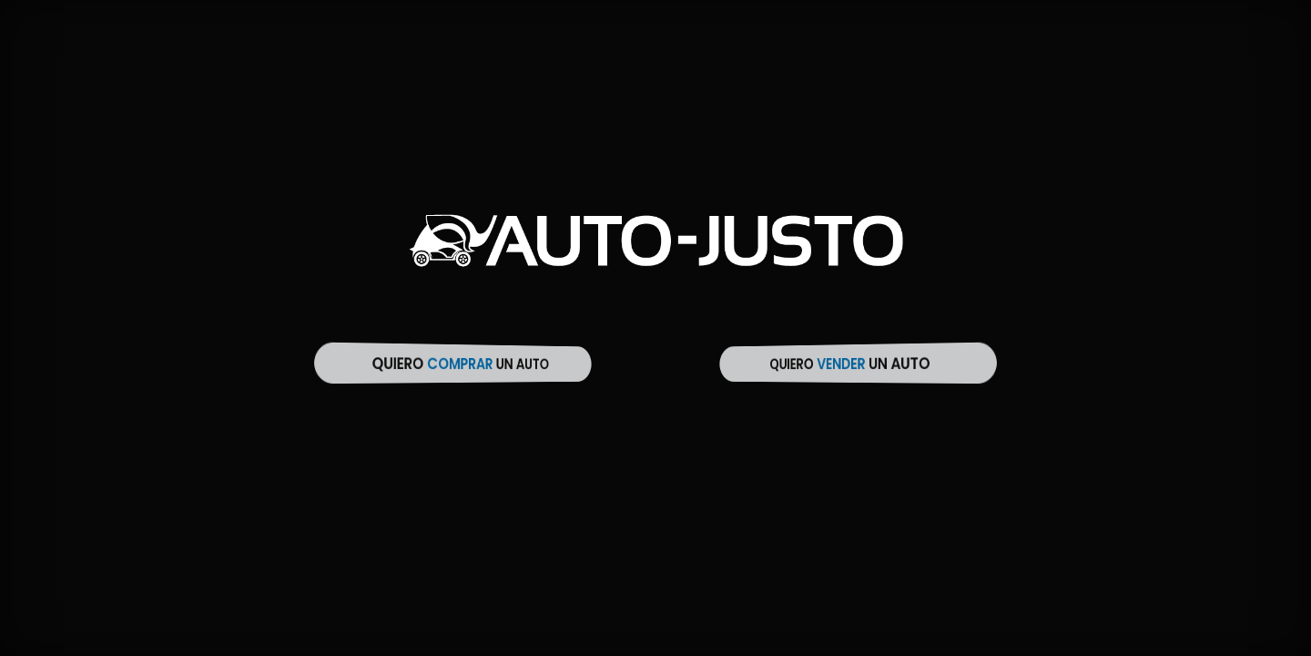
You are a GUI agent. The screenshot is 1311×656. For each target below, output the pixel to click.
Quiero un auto (460, 363)
